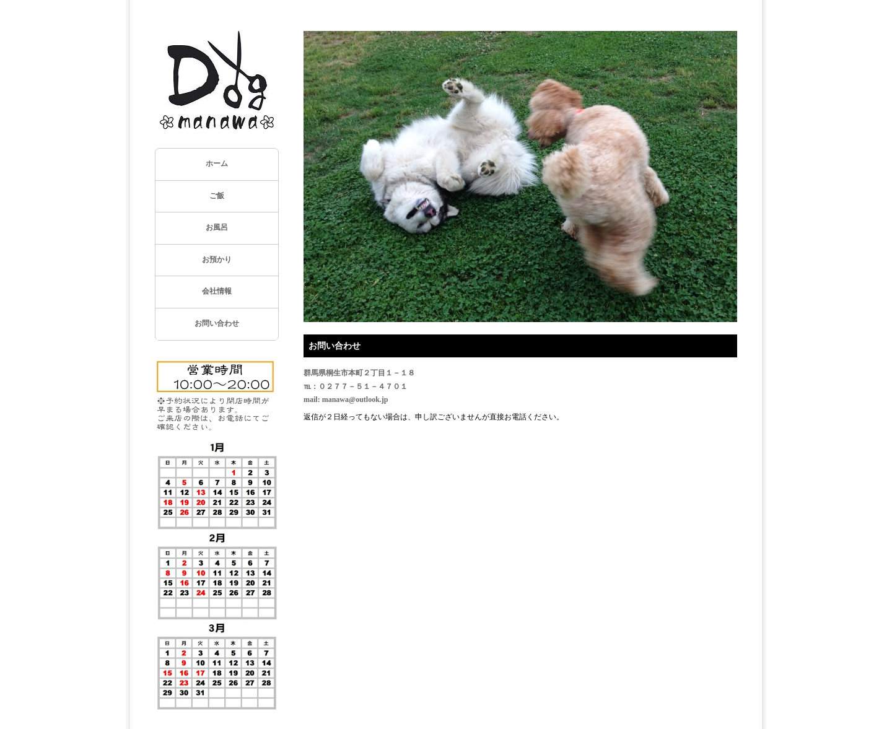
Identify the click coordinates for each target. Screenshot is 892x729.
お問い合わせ (217, 323)
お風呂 (217, 227)
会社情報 (217, 291)
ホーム (217, 163)
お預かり (217, 259)
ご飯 (216, 195)
